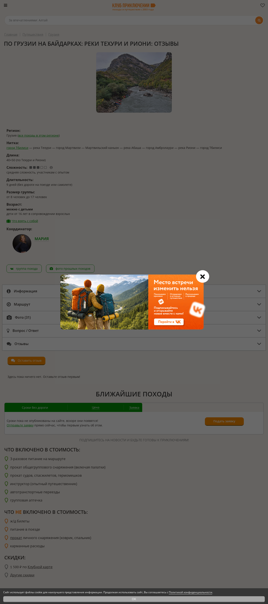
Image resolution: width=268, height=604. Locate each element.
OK (134, 599)
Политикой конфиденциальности (190, 592)
